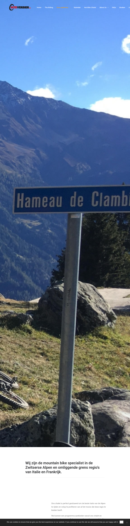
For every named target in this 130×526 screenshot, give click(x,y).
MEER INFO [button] (75, 396)
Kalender (72, 7)
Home (34, 7)
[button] (39, 426)
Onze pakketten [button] (59, 7)
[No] (127, 522)
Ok (121, 522)
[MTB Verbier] (15, 7)
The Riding (44, 7)
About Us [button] (99, 7)
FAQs (109, 7)
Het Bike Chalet (85, 7)
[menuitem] (35, 7)
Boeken (118, 7)
